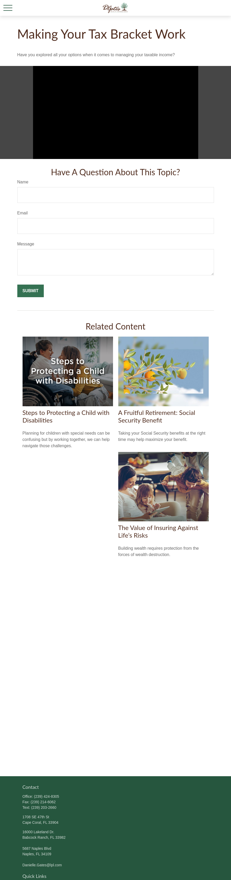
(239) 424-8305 (46, 796)
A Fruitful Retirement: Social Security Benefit (156, 416)
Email (22, 213)
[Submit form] (30, 291)
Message (25, 244)
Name (23, 182)
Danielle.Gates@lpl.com (42, 865)
